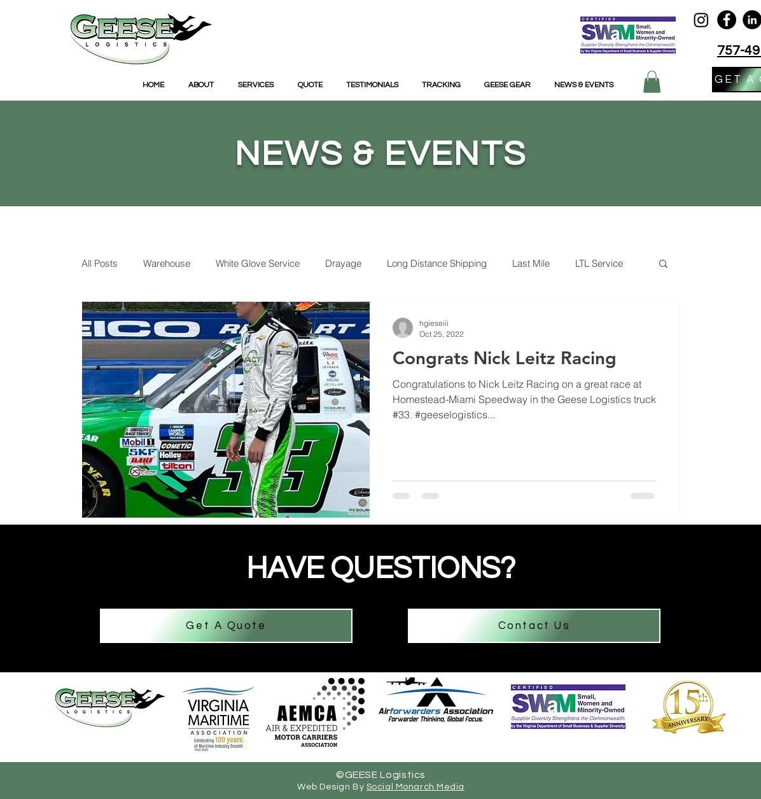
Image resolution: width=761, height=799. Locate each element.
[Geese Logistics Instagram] (701, 19)
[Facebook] (726, 19)
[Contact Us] (534, 626)
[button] (652, 82)
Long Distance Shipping (437, 263)
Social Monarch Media (415, 786)
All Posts (99, 263)
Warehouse (166, 263)
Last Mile (531, 263)
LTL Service (599, 263)
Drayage (343, 263)
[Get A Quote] (226, 626)
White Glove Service (258, 263)
